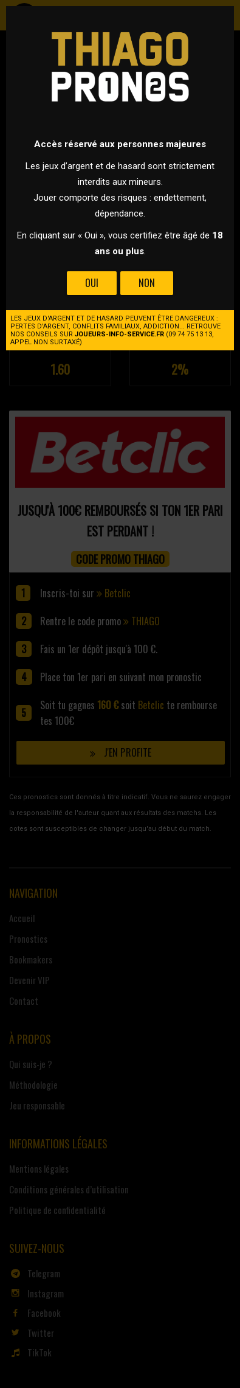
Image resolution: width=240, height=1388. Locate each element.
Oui (91, 283)
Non (147, 283)
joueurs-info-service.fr (119, 334)
